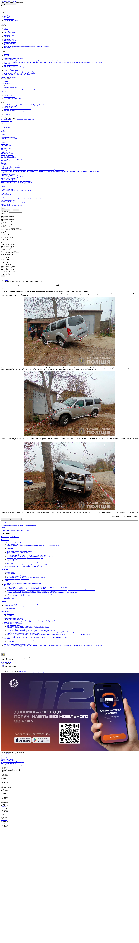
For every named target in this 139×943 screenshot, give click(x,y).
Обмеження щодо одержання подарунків (17, 552)
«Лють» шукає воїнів (9, 110)
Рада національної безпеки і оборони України (12, 762)
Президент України (6, 757)
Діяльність (4, 569)
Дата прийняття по (5, 249)
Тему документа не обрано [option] (7, 221)
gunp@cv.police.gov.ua (6, 664)
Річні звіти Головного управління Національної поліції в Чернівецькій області (27, 581)
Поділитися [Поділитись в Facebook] (11, 519)
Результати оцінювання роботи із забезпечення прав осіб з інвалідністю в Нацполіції (28, 627)
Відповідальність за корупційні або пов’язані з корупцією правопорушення (26, 555)
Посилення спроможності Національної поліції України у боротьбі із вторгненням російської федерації (33, 591)
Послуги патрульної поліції (11, 65)
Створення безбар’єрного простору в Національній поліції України (24, 629)
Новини (6, 81)
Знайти (3, 213)
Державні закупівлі (9, 39)
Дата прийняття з (5, 226)
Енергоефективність (9, 47)
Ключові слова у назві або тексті (9, 272)
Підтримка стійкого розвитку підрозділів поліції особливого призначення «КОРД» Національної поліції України (36, 594)
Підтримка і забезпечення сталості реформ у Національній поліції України (26, 588)
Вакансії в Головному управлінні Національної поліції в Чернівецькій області (24, 104)
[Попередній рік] (1, 229)
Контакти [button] (3, 185)
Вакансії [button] (3, 101)
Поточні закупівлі (11, 573)
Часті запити (7, 55)
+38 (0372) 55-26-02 (6, 662)
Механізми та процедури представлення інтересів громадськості (20, 73)
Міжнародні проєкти (9, 35)
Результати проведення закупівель (15, 575)
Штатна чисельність (9, 19)
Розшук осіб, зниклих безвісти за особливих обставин (18, 74)
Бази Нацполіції (8, 63)
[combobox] (69, 217)
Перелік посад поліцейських (11, 20)
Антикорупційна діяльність (14, 544)
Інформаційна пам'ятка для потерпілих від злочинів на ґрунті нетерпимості (26, 626)
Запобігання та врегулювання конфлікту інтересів (19, 551)
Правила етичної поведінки (14, 554)
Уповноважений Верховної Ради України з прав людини (21, 640)
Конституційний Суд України (8, 760)
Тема (2, 220)
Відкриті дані (7, 31)
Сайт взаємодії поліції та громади (12, 66)
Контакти (3, 77)
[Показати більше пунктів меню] (1, 207)
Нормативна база (8, 95)
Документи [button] (3, 91)
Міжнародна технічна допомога (12, 44)
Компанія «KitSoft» (6, 753)
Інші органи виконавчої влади (8, 763)
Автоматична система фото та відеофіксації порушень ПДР (19, 71)
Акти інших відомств (9, 97)
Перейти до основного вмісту (8, 1)
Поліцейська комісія (9, 59)
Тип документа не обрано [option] (7, 216)
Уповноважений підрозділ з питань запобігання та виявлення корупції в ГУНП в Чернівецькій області (33, 545)
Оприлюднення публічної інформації (13, 58)
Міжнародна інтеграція (10, 40)
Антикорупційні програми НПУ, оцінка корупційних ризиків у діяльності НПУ (27, 564)
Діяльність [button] (3, 24)
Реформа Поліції (8, 36)
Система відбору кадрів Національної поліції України (17, 109)
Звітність (6, 29)
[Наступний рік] (21, 229)
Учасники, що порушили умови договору (17, 576)
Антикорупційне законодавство (15, 549)
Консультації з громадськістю (11, 33)
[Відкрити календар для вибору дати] (15, 251)
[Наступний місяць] (20, 229)
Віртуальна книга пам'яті (10, 87)
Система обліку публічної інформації (13, 98)
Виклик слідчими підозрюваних (12, 70)
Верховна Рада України (7, 759)
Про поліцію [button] (4, 11)
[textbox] (7, 217)
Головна (6, 278)
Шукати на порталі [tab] (5, 210)
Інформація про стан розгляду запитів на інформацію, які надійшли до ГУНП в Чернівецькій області (33, 620)
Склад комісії (10, 616)
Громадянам (5, 611)
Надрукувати (4, 519)
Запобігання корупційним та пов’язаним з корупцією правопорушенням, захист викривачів (30, 556)
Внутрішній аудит (8, 38)
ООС (5, 28)
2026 (17, 229)
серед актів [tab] (16, 210)
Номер (2, 274)
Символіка (6, 17)
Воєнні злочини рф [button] (11, 77)
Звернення (6, 54)
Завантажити (4, 777)
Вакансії (3, 601)
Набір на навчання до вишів (11, 106)
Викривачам (10, 548)
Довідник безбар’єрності (13, 625)
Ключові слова (4, 211)
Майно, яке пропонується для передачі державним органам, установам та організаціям (26, 46)
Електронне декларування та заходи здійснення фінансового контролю (25, 558)
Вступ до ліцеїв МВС (9, 107)
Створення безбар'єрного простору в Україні (15, 67)
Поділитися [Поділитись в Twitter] (18, 519)
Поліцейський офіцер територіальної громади (18, 595)
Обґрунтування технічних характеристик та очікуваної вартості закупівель (26, 577)
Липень (13, 229)
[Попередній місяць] (2, 229)
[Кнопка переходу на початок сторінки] (1, 755)
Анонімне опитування (12, 559)
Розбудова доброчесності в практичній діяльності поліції (21, 560)
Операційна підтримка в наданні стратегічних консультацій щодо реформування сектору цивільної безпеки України (37, 587)
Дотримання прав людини (10, 43)
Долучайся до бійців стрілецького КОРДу (14, 111)
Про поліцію (5, 540)
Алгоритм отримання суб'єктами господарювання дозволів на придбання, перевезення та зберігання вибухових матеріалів (35, 61)
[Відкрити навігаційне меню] (1, 7)
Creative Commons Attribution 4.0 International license (33, 672)
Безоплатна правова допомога (11, 69)
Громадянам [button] (4, 50)
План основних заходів (10, 32)
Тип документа (4, 214)
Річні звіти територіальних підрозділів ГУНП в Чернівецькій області (24, 583)
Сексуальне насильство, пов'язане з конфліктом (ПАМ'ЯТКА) (23, 633)
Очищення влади (11, 547)
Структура (6, 15)
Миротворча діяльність (10, 42)
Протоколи (9, 615)
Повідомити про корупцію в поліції (13, 56)
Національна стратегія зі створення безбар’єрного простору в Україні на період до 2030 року (31, 630)
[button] (69, 534)
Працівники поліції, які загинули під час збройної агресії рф (19, 89)
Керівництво (7, 16)
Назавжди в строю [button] (5, 83)
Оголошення (10, 563)
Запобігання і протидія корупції (12, 21)
